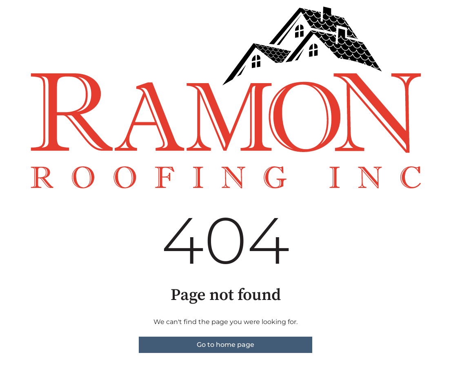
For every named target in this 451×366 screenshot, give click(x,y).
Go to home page (225, 344)
